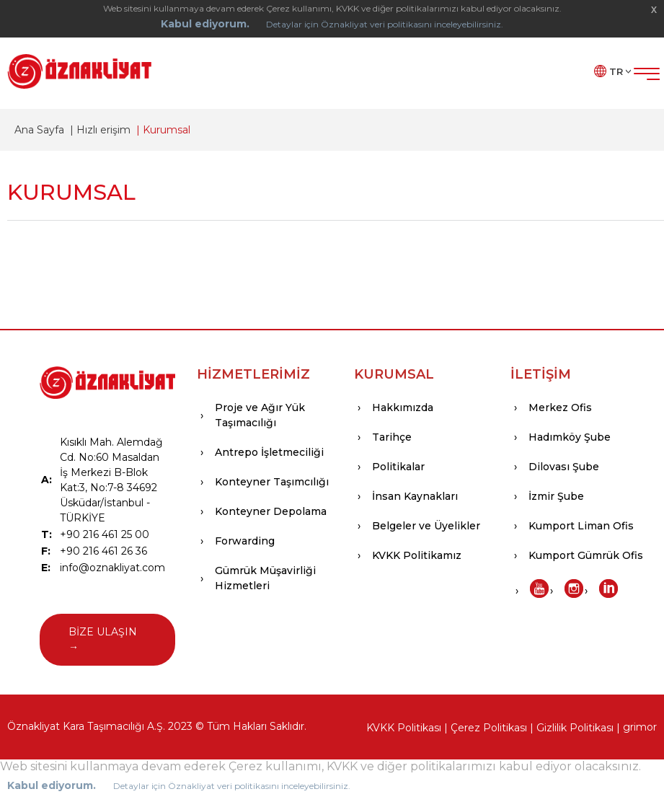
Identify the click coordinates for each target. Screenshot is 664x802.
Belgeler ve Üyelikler (426, 525)
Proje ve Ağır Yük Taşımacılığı (260, 415)
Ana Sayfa (39, 129)
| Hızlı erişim (97, 129)
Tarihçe (392, 437)
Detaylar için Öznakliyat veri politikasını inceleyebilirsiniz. (384, 24)
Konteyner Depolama (271, 511)
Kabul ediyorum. (205, 23)
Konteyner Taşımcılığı (272, 481)
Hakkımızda (402, 407)
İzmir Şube (556, 496)
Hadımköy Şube (569, 437)
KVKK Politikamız (416, 555)
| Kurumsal (160, 129)
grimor (640, 727)
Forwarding (245, 540)
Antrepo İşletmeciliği (269, 452)
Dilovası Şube (563, 466)
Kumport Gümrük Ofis (585, 555)
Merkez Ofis (560, 407)
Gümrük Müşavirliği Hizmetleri (265, 578)
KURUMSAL (394, 374)
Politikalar (398, 466)
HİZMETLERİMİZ (253, 374)
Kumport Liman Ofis (581, 525)
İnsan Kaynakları (415, 496)
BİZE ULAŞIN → (102, 639)
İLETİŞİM (540, 374)
